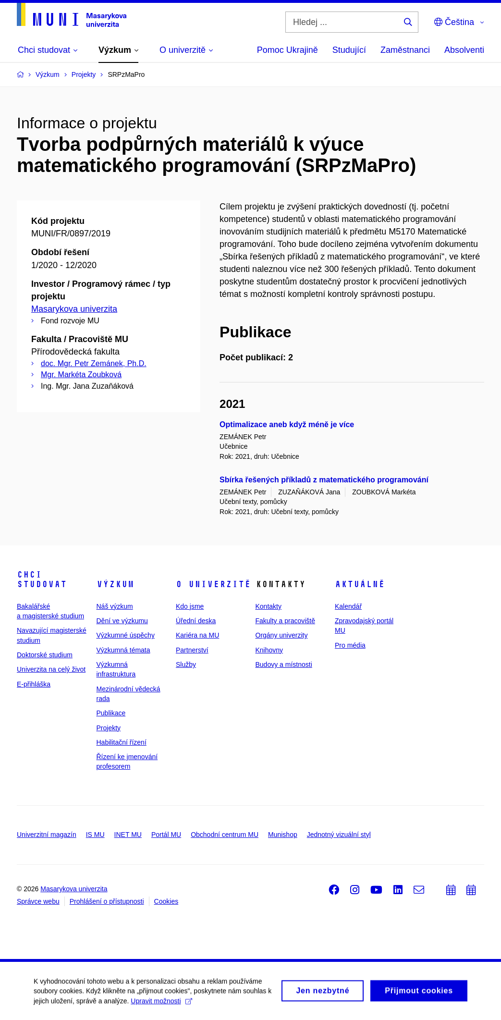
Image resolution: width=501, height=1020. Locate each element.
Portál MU (166, 834)
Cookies (166, 901)
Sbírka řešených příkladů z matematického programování (324, 480)
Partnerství (192, 650)
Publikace (111, 713)
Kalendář (348, 606)
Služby (186, 664)
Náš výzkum (115, 606)
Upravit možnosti (161, 1004)
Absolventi (464, 50)
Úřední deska (196, 621)
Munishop (282, 834)
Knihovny (269, 650)
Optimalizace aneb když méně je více (287, 424)
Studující (349, 50)
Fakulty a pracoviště (286, 621)
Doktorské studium (45, 655)
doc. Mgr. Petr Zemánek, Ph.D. (94, 363)
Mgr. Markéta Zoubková (81, 374)
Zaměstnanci (405, 50)
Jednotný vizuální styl (339, 834)
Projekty (109, 728)
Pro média (350, 645)
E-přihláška (33, 684)
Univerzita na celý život (51, 669)
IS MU (95, 834)
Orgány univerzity (282, 635)
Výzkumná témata (123, 650)
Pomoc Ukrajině (287, 50)
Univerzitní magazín (46, 834)
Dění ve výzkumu (122, 621)
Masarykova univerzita (74, 309)
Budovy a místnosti (284, 664)
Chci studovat (42, 579)
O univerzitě (213, 584)
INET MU (128, 834)
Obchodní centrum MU (224, 834)
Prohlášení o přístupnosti (107, 901)
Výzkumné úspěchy (126, 635)
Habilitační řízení (122, 742)
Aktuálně (360, 584)
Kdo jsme (190, 606)
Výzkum (115, 584)
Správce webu (38, 901)
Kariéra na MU (197, 635)
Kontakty (268, 606)
